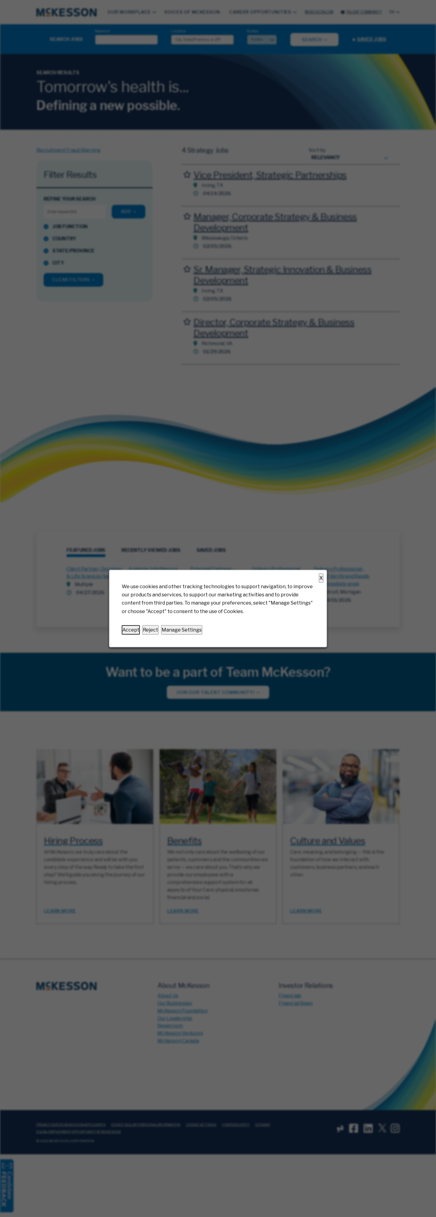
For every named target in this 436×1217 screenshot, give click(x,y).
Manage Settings (182, 630)
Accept (130, 630)
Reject (150, 630)
